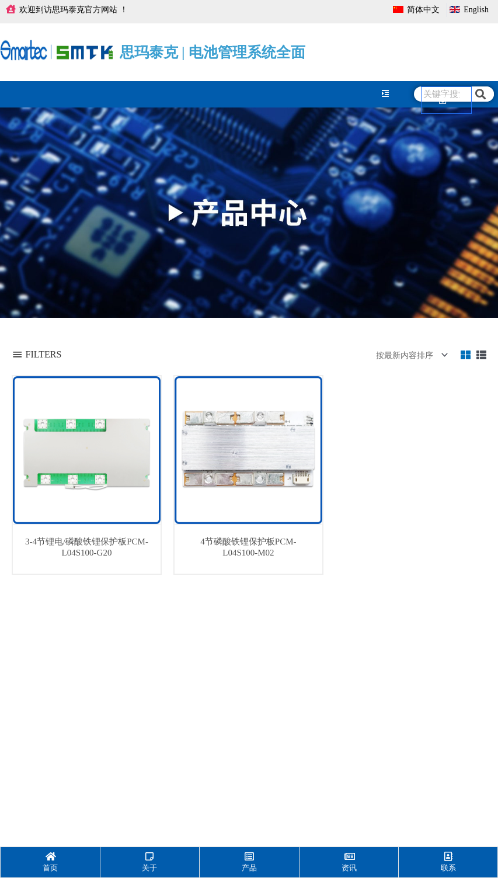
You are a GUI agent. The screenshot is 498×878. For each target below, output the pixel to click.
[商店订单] (409, 355)
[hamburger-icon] (385, 94)
